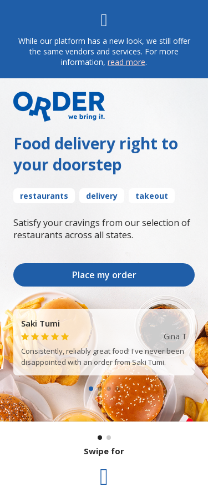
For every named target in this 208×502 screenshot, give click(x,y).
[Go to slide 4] (117, 388)
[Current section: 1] (100, 437)
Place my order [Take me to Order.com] (104, 275)
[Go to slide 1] (91, 388)
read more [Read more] (126, 62)
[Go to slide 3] (108, 388)
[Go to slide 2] (100, 388)
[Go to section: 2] (108, 437)
